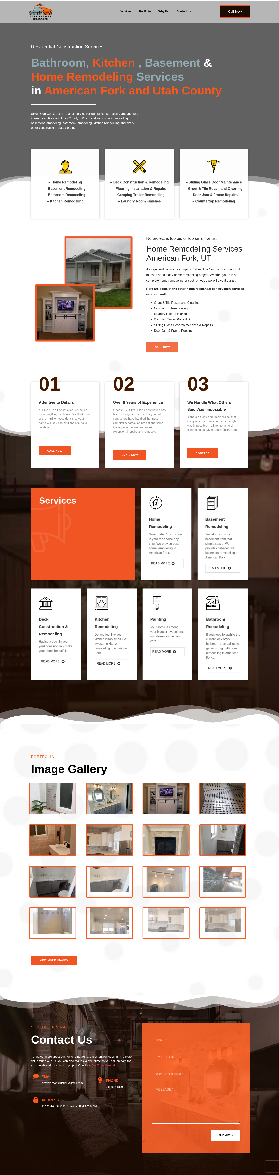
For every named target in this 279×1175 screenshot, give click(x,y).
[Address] (36, 1100)
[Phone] (100, 1080)
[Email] (36, 1076)
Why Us (163, 11)
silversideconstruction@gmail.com (62, 1083)
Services (126, 11)
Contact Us (184, 11)
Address (50, 1100)
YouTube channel (103, 1065)
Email (47, 1077)
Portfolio (145, 11)
